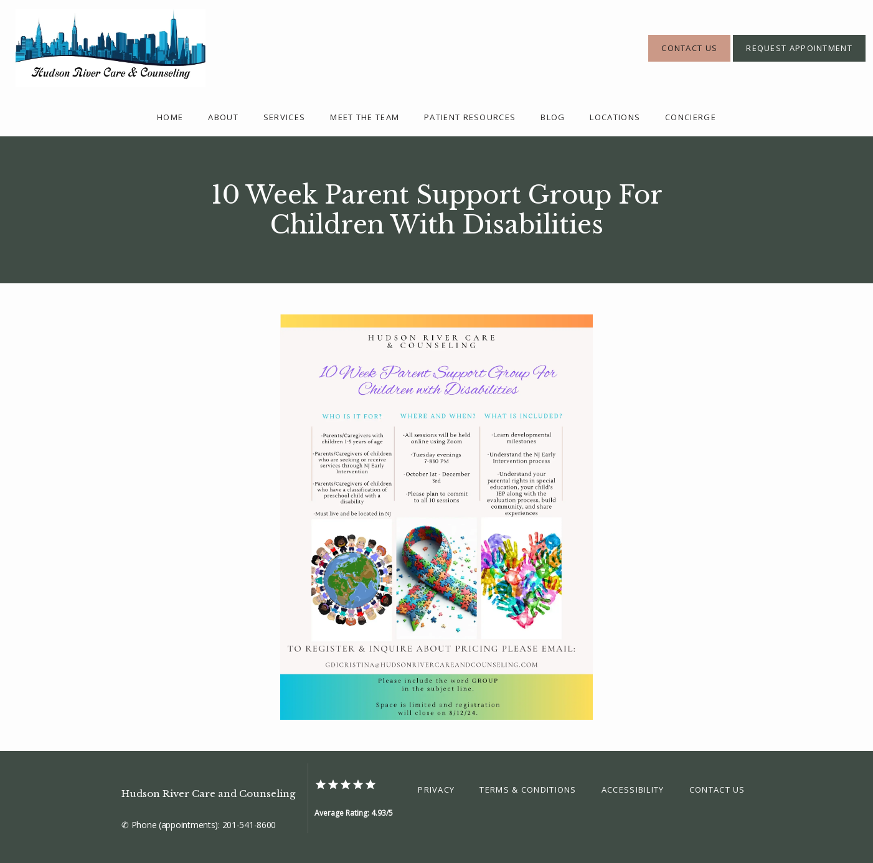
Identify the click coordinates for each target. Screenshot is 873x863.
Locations (615, 117)
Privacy (436, 789)
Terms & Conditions (527, 789)
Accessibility (633, 789)
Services (284, 117)
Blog (552, 117)
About (223, 117)
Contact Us (717, 789)
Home (170, 117)
